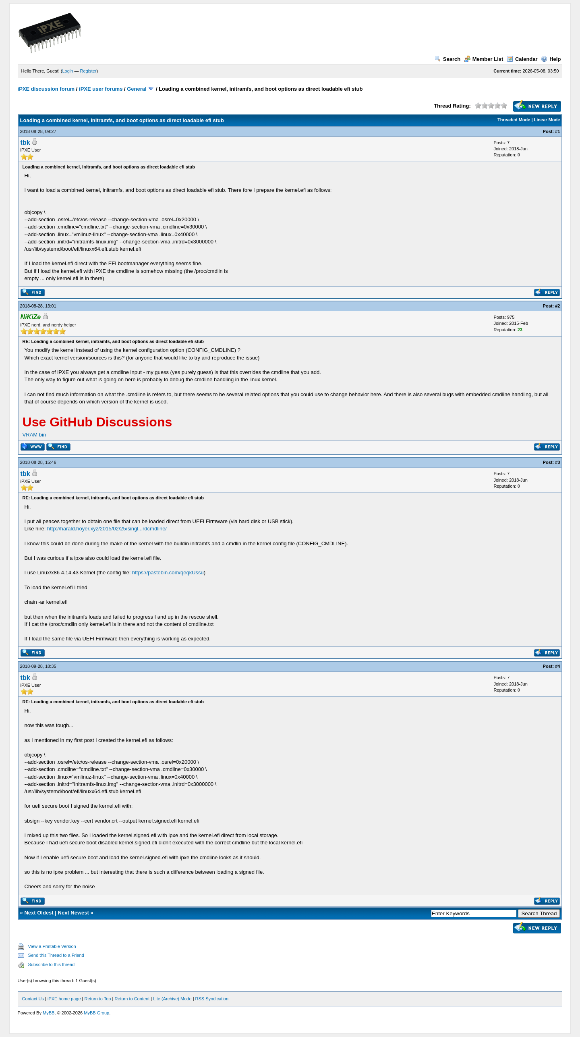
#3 (557, 462)
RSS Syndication (212, 998)
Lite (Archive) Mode (172, 998)
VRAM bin (34, 435)
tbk (25, 142)
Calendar (522, 59)
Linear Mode (547, 119)
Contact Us (33, 998)
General (136, 89)
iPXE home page (64, 998)
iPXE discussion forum (46, 89)
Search (447, 59)
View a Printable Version (52, 946)
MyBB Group (96, 1012)
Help (551, 59)
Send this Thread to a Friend (56, 955)
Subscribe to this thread (51, 964)
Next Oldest (38, 913)
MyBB (48, 1012)
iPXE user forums (100, 89)
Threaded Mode (513, 119)
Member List (483, 59)
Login (67, 71)
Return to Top (98, 998)
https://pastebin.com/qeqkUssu (168, 572)
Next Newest (73, 913)
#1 (557, 131)
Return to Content (131, 998)
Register (88, 71)
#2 (557, 305)
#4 (557, 666)
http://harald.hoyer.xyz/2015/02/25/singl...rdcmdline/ (107, 529)
